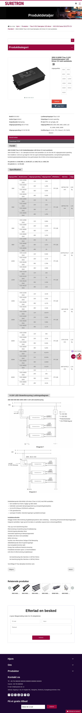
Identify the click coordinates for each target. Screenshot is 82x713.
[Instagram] (22, 695)
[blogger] (28, 695)
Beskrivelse (13, 137)
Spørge (56, 101)
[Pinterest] (25, 695)
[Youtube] (18, 695)
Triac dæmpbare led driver (24, 564)
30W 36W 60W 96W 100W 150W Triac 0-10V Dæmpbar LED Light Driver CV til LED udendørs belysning (36, 593)
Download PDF (14, 141)
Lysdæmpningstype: (47, 116)
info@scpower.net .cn (18, 687)
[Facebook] (9, 695)
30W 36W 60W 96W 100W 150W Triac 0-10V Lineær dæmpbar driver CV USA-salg (16, 593)
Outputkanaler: (13, 122)
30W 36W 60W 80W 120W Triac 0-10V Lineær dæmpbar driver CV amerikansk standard (26, 593)
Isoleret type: (13, 119)
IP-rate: (43, 122)
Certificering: (45, 130)
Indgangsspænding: (15, 124)
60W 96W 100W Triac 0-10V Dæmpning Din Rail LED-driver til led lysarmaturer (66, 593)
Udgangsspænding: (15, 130)
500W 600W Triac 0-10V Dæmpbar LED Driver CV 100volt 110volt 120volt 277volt (56, 593)
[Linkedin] (12, 695)
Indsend (41, 637)
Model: (11, 116)
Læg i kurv (60, 106)
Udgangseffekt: (45, 124)
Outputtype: (44, 119)
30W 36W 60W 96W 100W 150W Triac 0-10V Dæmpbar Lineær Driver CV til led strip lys (46, 593)
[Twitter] (15, 695)
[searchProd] (39, 40)
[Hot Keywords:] (72, 40)
